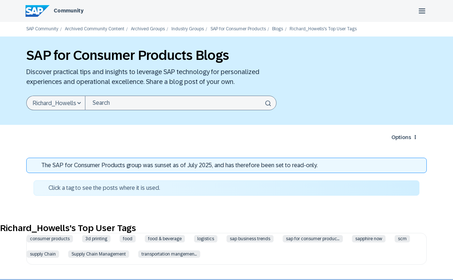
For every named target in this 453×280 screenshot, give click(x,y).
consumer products (50, 238)
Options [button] (401, 137)
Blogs (277, 29)
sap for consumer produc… (313, 238)
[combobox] (180, 103)
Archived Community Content (94, 29)
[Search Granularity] (55, 103)
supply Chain (43, 254)
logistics (205, 238)
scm (402, 238)
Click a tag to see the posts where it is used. (104, 188)
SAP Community (42, 29)
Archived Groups (148, 29)
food (127, 238)
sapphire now (368, 238)
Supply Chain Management (98, 254)
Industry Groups (187, 29)
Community (69, 11)
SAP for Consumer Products (238, 29)
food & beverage (165, 238)
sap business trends (250, 238)
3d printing (96, 238)
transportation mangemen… (169, 254)
